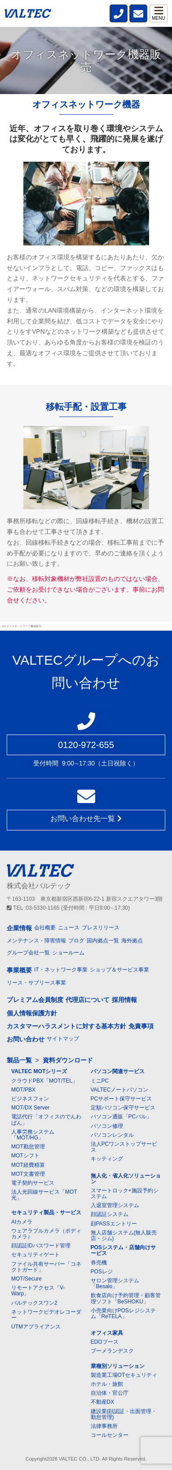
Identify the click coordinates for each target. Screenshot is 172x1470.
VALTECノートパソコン (120, 1090)
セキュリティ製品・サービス (46, 1212)
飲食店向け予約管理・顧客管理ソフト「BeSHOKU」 (126, 1298)
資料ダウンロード (68, 1060)
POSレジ (102, 1271)
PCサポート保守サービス (121, 1099)
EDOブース (105, 1342)
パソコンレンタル (112, 1135)
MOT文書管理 (28, 1174)
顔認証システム (109, 1214)
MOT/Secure (26, 1279)
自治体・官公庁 (109, 1393)
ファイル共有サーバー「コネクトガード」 (46, 1267)
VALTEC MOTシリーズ (39, 1071)
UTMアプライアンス (36, 1327)
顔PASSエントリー (114, 1224)
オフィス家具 (107, 1333)
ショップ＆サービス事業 (119, 970)
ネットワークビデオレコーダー (46, 1315)
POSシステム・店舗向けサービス (123, 1250)
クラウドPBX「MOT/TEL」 (44, 1081)
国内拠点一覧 (103, 940)
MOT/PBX (23, 1090)
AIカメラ (21, 1222)
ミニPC (100, 1081)
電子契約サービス (32, 1183)
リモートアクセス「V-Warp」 (38, 1291)
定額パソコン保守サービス (123, 1108)
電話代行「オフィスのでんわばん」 (46, 1119)
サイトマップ (63, 1039)
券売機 (99, 1262)
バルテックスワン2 (34, 1303)
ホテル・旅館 (107, 1384)
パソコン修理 (107, 1126)
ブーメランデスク (112, 1351)
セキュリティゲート (35, 1254)
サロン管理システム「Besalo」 (115, 1283)
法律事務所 (104, 1426)
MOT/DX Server (30, 1108)
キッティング (107, 1159)
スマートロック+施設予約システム (125, 1193)
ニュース (68, 927)
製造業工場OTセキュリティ (124, 1375)
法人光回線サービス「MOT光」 (44, 1195)
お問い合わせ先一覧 (85, 818)
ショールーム (68, 953)
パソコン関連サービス (118, 1071)
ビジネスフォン (30, 1099)
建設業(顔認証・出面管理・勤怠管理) (124, 1414)
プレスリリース (100, 927)
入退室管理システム (115, 1205)
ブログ (76, 940)
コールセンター (109, 1435)
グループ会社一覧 (28, 953)
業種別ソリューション (118, 1366)
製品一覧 (19, 1060)
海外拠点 (132, 940)
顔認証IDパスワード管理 (41, 1245)
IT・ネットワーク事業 (61, 970)
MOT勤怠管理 (28, 1146)
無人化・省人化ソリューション (126, 1179)
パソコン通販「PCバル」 (121, 1116)
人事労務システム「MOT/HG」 (32, 1135)
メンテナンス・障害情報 (36, 940)
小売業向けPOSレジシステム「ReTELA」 (123, 1313)
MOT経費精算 (28, 1165)
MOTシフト (25, 1155)
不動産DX (103, 1402)
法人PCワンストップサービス (124, 1147)
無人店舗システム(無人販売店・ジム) (124, 1235)
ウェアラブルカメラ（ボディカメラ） (46, 1234)
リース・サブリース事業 (36, 983)
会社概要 (45, 927)
